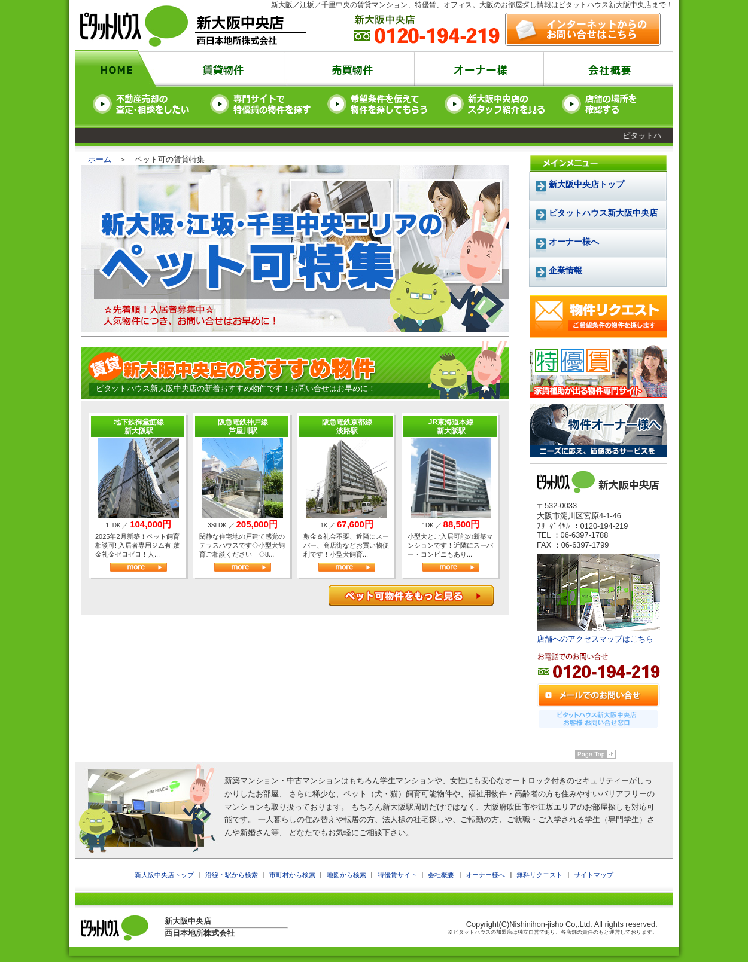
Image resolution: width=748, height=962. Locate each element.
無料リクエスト (539, 874)
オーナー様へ (485, 874)
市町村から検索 (292, 874)
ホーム (99, 159)
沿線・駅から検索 (231, 874)
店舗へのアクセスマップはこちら (595, 638)
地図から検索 (346, 874)
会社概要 (441, 874)
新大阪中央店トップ (586, 184)
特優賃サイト (397, 874)
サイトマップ (593, 874)
